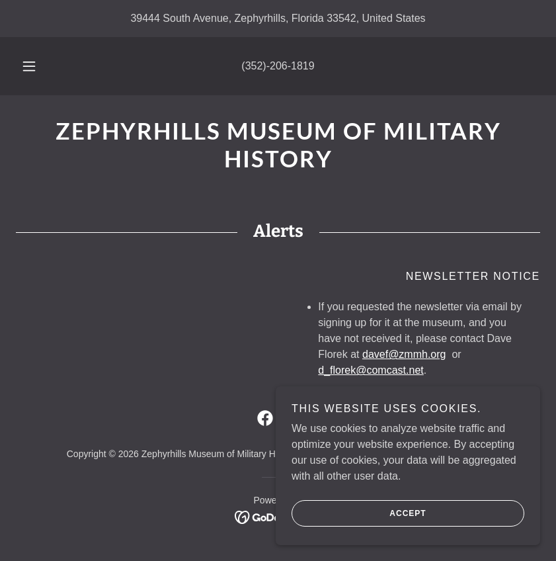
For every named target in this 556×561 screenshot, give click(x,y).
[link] (278, 163)
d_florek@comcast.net (370, 370)
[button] (39, 66)
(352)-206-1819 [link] (277, 65)
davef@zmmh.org (404, 354)
